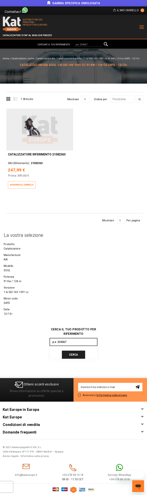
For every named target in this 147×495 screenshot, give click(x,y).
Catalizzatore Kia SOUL (69, 58)
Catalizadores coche (22, 58)
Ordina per (100, 99)
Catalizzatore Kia (45, 58)
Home (6, 58)
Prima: (12, 175)
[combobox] (88, 45)
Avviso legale (10, 456)
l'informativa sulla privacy (111, 395)
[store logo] (12, 24)
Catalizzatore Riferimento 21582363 (37, 154)
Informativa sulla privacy (34, 456)
